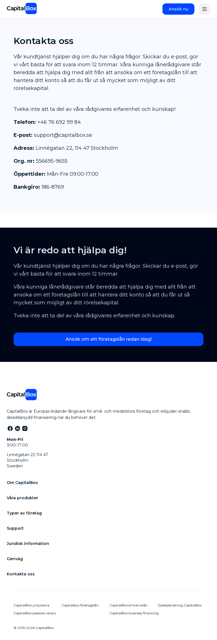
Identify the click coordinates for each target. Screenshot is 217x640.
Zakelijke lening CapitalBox (180, 605)
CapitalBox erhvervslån (128, 605)
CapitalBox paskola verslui (35, 613)
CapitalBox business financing (134, 613)
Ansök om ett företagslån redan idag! (109, 339)
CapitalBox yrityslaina (31, 605)
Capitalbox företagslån (80, 605)
